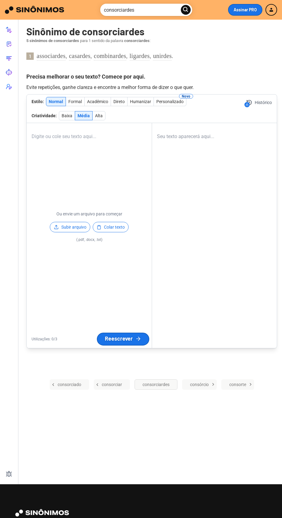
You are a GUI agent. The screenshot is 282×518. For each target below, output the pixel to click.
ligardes (140, 55)
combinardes (110, 55)
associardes (51, 55)
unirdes (162, 55)
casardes (79, 55)
